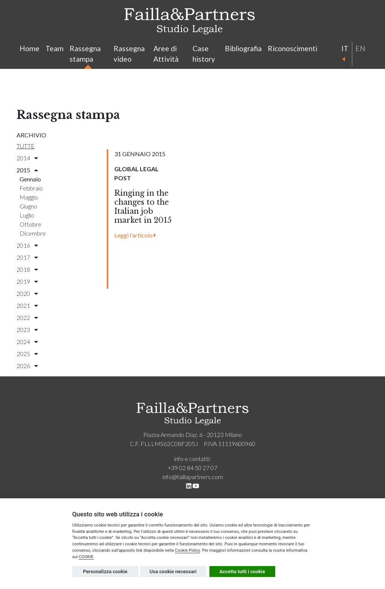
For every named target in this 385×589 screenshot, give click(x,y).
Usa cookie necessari (173, 571)
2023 (27, 329)
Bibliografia (243, 48)
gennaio (30, 179)
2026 (27, 365)
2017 (27, 257)
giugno (28, 206)
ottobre (30, 224)
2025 (27, 353)
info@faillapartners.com (192, 476)
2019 (27, 281)
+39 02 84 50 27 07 (192, 467)
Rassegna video (129, 54)
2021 (27, 305)
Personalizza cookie (105, 571)
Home (29, 48)
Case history (203, 54)
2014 (27, 157)
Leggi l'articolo (135, 235)
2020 (27, 293)
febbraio (31, 188)
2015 (27, 170)
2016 (27, 245)
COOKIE (86, 556)
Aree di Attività (166, 54)
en (360, 48)
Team (54, 48)
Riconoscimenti (292, 48)
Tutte (26, 145)
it (344, 52)
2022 (27, 317)
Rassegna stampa (85, 55)
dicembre (33, 233)
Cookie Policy (187, 550)
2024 (27, 341)
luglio (27, 215)
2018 (27, 269)
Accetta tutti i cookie (242, 571)
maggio (29, 197)
